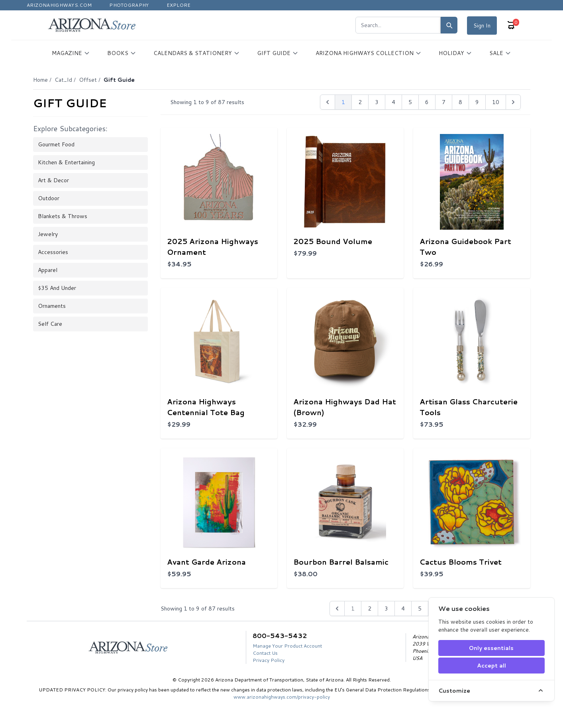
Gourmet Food (56, 144)
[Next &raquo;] (513, 102)
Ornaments (52, 306)
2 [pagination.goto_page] (360, 102)
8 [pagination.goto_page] (460, 102)
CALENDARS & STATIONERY (196, 53)
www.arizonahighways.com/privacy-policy (281, 696)
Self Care (50, 324)
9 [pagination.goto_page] (477, 102)
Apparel (47, 270)
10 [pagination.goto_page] (495, 102)
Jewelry (48, 234)
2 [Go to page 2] (369, 608)
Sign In (481, 26)
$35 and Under (57, 288)
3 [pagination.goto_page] (377, 102)
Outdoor (48, 198)
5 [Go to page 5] (420, 608)
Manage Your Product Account (287, 645)
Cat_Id (63, 80)
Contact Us (265, 653)
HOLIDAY (455, 53)
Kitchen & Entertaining (66, 162)
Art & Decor (53, 180)
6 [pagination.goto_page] (427, 102)
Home (40, 80)
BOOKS (121, 53)
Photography (129, 5)
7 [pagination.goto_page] (443, 102)
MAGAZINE (71, 53)
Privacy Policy (268, 660)
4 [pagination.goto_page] (393, 102)
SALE (500, 53)
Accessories (53, 252)
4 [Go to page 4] (403, 608)
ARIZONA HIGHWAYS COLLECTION (369, 53)
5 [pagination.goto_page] (410, 102)
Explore (179, 5)
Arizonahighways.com (59, 5)
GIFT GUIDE (277, 53)
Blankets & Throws (62, 216)
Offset (88, 80)
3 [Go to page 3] (386, 608)
